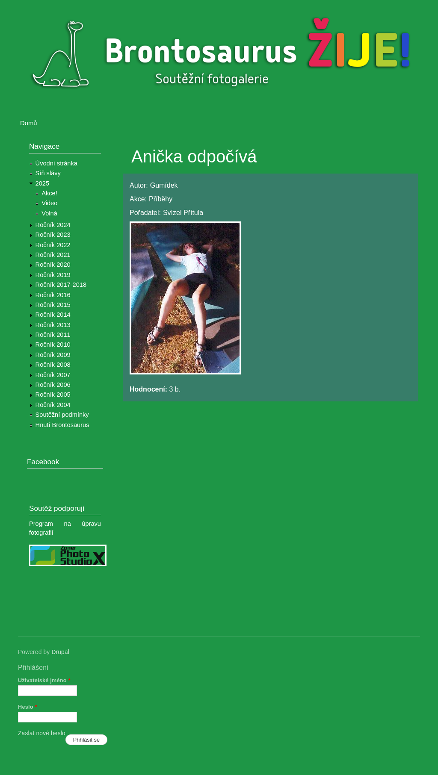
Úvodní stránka (56, 163)
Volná (49, 213)
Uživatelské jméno (44, 680)
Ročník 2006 (53, 384)
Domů (28, 123)
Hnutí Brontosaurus (62, 424)
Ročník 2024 (53, 224)
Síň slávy (48, 173)
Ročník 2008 (53, 364)
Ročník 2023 (53, 234)
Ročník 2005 (53, 394)
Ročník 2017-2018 (61, 284)
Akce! (49, 193)
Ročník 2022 (53, 245)
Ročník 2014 (53, 314)
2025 (43, 183)
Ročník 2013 (53, 324)
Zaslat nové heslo (41, 733)
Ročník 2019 (53, 274)
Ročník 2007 (53, 374)
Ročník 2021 (53, 254)
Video (49, 203)
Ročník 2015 (53, 304)
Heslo (27, 707)
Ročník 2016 (53, 295)
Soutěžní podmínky (62, 414)
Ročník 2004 (53, 404)
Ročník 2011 (53, 334)
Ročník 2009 (53, 354)
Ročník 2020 (53, 264)
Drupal (60, 652)
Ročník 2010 (53, 344)
